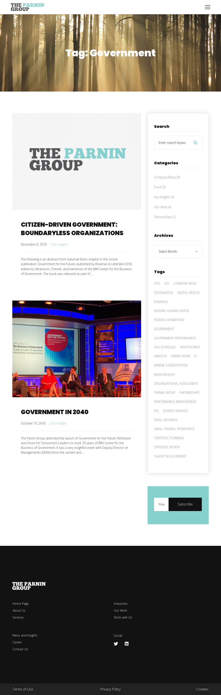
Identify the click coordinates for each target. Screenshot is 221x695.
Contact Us (20, 649)
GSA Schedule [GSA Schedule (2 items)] (165, 360)
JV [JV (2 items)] (195, 369)
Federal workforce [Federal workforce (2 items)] (169, 332)
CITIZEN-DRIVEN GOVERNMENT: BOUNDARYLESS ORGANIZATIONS (72, 228)
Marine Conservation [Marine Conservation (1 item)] (170, 378)
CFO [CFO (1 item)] (157, 296)
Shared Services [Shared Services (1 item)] (175, 423)
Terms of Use (23, 689)
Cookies (202, 689)
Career (17, 642)
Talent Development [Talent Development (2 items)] (170, 469)
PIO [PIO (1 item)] (156, 423)
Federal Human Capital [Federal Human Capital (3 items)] (171, 323)
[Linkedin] (126, 644)
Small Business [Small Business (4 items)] (166, 432)
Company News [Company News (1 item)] (185, 296)
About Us (19, 610)
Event (160, 200)
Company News (167, 189)
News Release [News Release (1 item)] (164, 387)
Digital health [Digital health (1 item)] (188, 305)
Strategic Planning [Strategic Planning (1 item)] (169, 450)
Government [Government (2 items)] (164, 341)
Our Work (162, 219)
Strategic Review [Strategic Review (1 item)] (167, 460)
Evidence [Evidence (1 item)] (161, 314)
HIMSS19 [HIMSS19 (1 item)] (160, 369)
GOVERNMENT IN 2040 (54, 427)
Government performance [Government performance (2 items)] (175, 350)
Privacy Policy (110, 689)
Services (18, 617)
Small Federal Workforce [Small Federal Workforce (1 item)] (174, 441)
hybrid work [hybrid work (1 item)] (180, 369)
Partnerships (164, 229)
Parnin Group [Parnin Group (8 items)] (164, 405)
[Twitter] (116, 644)
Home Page (21, 604)
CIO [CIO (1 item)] (166, 296)
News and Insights (25, 635)
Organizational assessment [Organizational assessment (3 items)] (176, 396)
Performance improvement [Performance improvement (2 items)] (175, 414)
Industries (121, 604)
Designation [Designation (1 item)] (163, 305)
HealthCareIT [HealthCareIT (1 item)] (190, 360)
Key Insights (60, 244)
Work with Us (123, 617)
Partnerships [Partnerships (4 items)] (190, 405)
